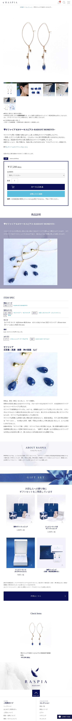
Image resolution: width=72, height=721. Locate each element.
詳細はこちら (36, 596)
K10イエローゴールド (42, 339)
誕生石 (34, 312)
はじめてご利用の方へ (10, 709)
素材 (32, 339)
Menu (68, 2)
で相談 (66, 717)
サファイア (17, 313)
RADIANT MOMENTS (20, 305)
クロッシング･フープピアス (19, 339)
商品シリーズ (8, 305)
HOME (22, 7)
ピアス (6, 339)
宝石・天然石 (8, 312)
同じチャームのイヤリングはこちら (16, 147)
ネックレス (43, 718)
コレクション (29, 7)
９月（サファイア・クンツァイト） (50, 313)
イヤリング (43, 715)
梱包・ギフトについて (10, 718)
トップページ (7, 706)
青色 (9, 315)
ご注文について (8, 712)
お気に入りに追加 (36, 194)
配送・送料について (9, 715)
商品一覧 (42, 706)
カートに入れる (37, 187)
